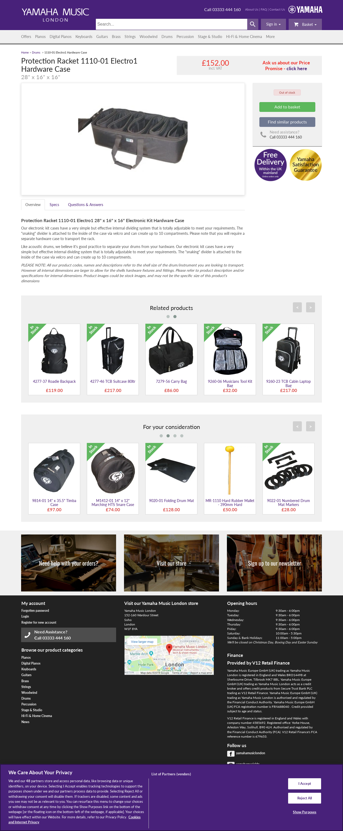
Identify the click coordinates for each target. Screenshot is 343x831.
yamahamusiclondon (250, 753)
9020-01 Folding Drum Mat (171, 500)
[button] (273, 24)
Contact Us (277, 9)
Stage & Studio (210, 36)
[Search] (171, 24)
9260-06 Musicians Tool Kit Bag (230, 383)
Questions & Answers (85, 204)
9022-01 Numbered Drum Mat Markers (288, 502)
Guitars (102, 36)
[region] (171, 797)
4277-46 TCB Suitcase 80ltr (112, 381)
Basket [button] (305, 24)
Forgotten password (35, 611)
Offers (26, 36)
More (270, 36)
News (25, 722)
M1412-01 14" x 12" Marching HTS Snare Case (113, 502)
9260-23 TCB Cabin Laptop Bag (288, 383)
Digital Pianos (61, 36)
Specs (54, 204)
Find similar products (287, 121)
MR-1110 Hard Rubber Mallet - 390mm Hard (230, 502)
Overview (33, 204)
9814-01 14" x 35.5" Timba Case (54, 502)
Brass (116, 36)
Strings (130, 36)
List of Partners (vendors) (171, 774)
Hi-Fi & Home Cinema (244, 36)
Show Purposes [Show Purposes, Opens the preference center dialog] (304, 812)
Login (25, 616)
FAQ (264, 9)
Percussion (185, 36)
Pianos (40, 36)
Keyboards (83, 36)
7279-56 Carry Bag (171, 381)
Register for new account (38, 622)
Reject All (304, 798)
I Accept (304, 783)
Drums (167, 36)
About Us (251, 9)
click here (297, 68)
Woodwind (149, 36)
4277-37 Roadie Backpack (54, 381)
